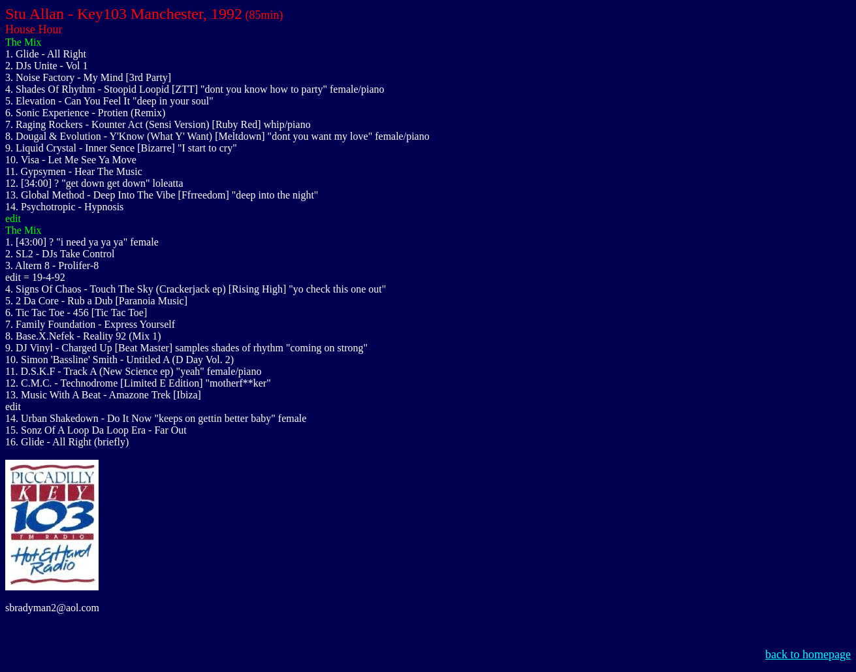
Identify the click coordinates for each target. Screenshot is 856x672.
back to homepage (808, 654)
